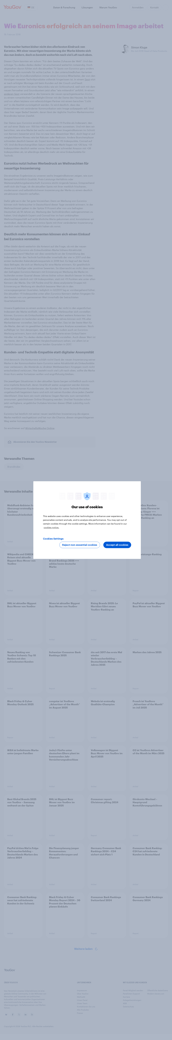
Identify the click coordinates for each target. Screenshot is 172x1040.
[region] (87, 520)
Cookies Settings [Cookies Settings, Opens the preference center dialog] (53, 538)
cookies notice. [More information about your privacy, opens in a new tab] (51, 527)
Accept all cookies (117, 545)
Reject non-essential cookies (79, 545)
